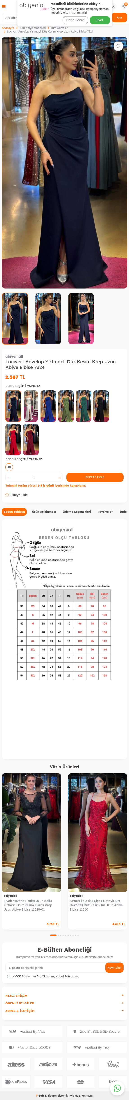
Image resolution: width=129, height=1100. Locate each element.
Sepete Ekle (94, 477)
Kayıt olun (114, 967)
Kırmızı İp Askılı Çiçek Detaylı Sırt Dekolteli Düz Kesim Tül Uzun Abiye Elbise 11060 (96, 905)
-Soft (40, 1095)
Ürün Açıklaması (44, 511)
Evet (100, 20)
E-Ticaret (51, 1095)
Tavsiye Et (105, 511)
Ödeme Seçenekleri (77, 511)
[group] (64, 163)
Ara (119, 17)
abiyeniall (14, 356)
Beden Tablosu (14, 511)
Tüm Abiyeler (59, 28)
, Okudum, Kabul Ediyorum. (43, 976)
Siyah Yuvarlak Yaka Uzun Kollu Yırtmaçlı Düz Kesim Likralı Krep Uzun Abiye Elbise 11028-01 (28, 905)
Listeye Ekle (16, 495)
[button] (53, 935)
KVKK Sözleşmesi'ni (26, 976)
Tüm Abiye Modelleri (32, 28)
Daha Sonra (75, 20)
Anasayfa (8, 28)
